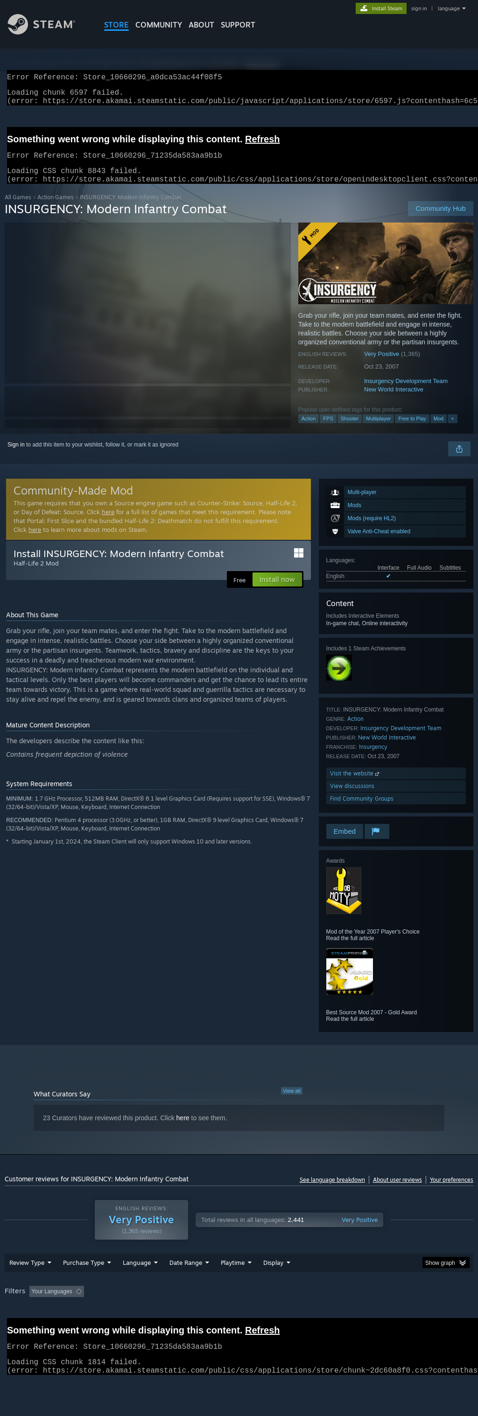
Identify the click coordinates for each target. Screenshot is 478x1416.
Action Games (55, 208)
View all (292, 1102)
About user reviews (397, 1190)
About (201, 24)
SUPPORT (238, 24)
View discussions (352, 797)
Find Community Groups (362, 809)
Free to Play (412, 429)
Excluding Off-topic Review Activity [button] (146, 1315)
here (108, 523)
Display (273, 1286)
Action (309, 429)
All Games (18, 208)
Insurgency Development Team (406, 392)
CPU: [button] (411, 1315)
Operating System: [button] (363, 1315)
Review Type (26, 1286)
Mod (438, 429)
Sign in (16, 456)
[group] (239, 1322)
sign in (419, 8)
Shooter (350, 429)
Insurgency (373, 757)
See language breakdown (332, 1190)
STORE (116, 24)
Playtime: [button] (218, 1315)
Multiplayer (378, 429)
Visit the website (355, 784)
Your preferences (451, 1190)
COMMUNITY (158, 24)
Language (137, 1286)
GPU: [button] (443, 1315)
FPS (328, 429)
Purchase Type (83, 1286)
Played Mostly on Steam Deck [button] (285, 1315)
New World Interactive (393, 400)
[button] (36, 1315)
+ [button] (452, 429)
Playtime (233, 1286)
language (449, 8)
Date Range (185, 1286)
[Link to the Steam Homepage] (48, 32)
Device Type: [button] (23, 1328)
